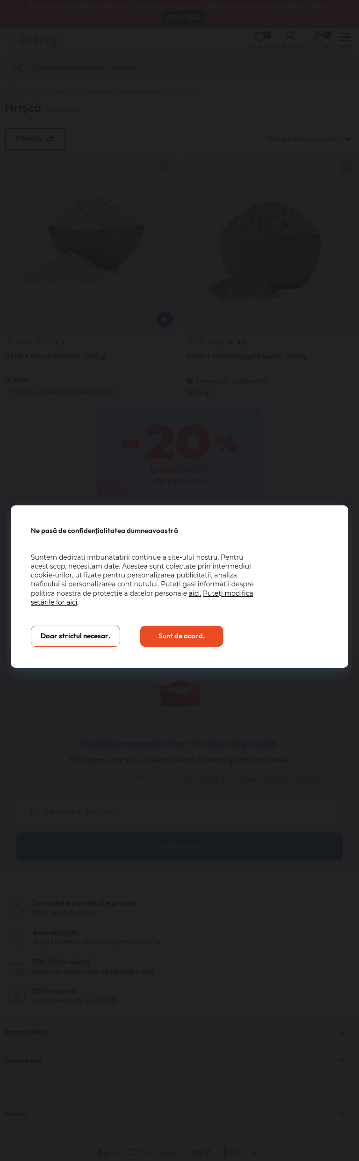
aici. (195, 593)
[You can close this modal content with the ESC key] (179, 580)
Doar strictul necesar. (75, 636)
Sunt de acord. (181, 636)
